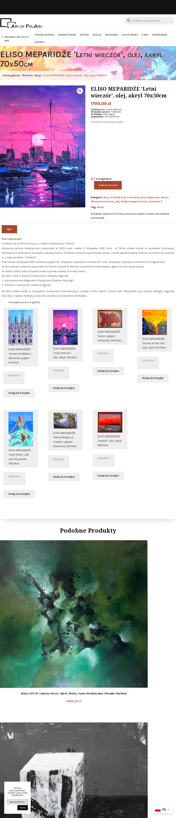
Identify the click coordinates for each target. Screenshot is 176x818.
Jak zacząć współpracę (107, 772)
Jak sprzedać (101, 777)
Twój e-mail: (145, 777)
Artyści (84, 34)
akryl (38, 75)
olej (117, 201)
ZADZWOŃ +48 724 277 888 (16, 39)
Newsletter (146, 761)
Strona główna (44, 34)
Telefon (57, 773)
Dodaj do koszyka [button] (19, 392)
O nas (145, 34)
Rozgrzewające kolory (134, 201)
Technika (27, 75)
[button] (80, 91)
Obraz (164, 197)
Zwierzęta (154, 201)
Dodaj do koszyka (108, 185)
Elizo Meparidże (150, 197)
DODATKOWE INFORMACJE (101, 747)
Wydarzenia (159, 34)
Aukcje (97, 34)
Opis (9, 229)
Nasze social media (149, 743)
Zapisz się (156, 789)
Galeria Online (67, 34)
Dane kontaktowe (61, 744)
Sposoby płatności (105, 781)
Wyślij (23, 807)
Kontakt (40, 42)
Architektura (117, 197)
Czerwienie (133, 197)
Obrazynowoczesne (102, 201)
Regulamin (100, 763)
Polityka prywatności (106, 759)
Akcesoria (111, 34)
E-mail (57, 751)
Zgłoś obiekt (130, 34)
